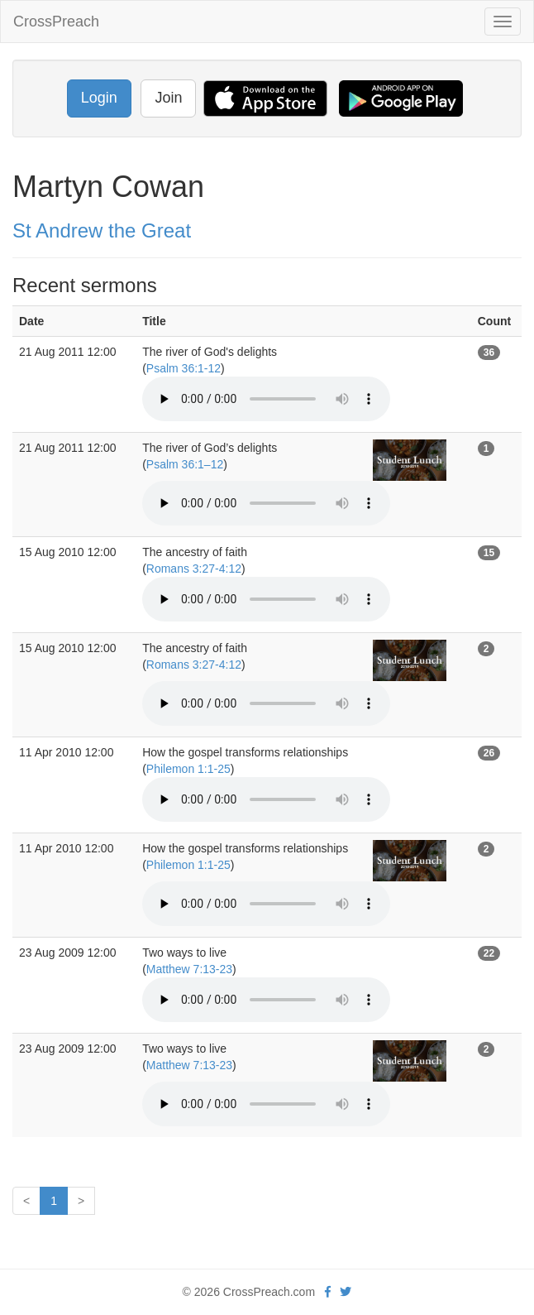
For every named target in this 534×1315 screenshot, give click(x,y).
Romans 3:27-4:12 (193, 568)
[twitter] (345, 1291)
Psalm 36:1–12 (184, 464)
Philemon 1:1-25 (188, 768)
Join (168, 97)
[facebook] (328, 1291)
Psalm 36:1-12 (183, 368)
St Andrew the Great (101, 230)
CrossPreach (56, 21)
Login (99, 97)
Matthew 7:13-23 (189, 969)
